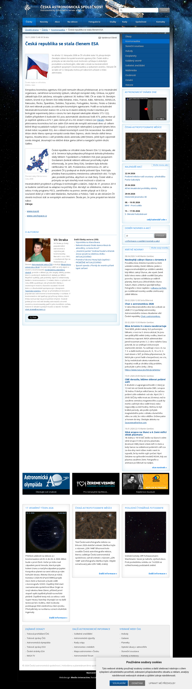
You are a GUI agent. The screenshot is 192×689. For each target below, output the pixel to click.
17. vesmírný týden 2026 (39, 507)
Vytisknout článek (109, 37)
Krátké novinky (134, 249)
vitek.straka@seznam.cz (35, 309)
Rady (124, 21)
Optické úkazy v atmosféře (134, 646)
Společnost (141, 21)
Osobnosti (130, 75)
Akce (57, 21)
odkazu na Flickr (158, 288)
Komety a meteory (130, 655)
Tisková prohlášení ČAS (38, 633)
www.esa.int (33, 211)
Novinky (44, 21)
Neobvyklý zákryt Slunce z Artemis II (145, 259)
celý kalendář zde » (157, 219)
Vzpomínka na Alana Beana (88, 242)
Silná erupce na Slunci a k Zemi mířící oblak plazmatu (146, 433)
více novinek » (159, 467)
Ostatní (129, 80)
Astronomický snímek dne (141, 92)
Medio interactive (80, 677)
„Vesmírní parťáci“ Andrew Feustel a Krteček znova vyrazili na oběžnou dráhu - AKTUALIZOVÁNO (95, 254)
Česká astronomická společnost (45, 665)
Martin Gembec (147, 256)
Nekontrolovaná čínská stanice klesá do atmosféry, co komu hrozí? (93, 246)
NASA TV (31, 655)
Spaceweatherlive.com (136, 422)
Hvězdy (129, 50)
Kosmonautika (58, 29)
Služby (113, 21)
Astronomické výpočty (84, 638)
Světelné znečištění (135, 65)
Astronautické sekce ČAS (42, 264)
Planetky (125, 642)
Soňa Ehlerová (146, 300)
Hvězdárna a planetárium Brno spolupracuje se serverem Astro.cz (93, 665)
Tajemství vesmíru (33, 291)
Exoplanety (130, 55)
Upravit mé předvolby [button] (162, 683)
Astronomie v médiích (84, 646)
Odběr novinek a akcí (137, 228)
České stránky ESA (36, 651)
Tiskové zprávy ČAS (36, 638)
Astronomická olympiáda (38, 642)
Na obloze (73, 21)
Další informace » (58, 617)
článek (100, 119)
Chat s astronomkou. (150, 316)
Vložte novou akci (160, 165)
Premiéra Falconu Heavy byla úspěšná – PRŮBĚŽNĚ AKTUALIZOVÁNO (93, 261)
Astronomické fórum (83, 655)
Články (29, 21)
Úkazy (128, 36)
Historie (129, 84)
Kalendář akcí (133, 166)
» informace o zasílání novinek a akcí (142, 241)
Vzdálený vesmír (133, 60)
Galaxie (125, 638)
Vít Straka (45, 37)
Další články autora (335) (86, 239)
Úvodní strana (32, 29)
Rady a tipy (79, 642)
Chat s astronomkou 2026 (139, 303)
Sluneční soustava (134, 46)
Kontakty (160, 21)
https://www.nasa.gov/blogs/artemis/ (142, 369)
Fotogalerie (94, 21)
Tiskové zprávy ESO (36, 646)
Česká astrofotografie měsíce (143, 127)
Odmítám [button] (137, 683)
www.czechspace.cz (37, 215)
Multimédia (131, 70)
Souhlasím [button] (119, 683)
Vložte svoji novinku (159, 247)
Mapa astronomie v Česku (86, 651)
